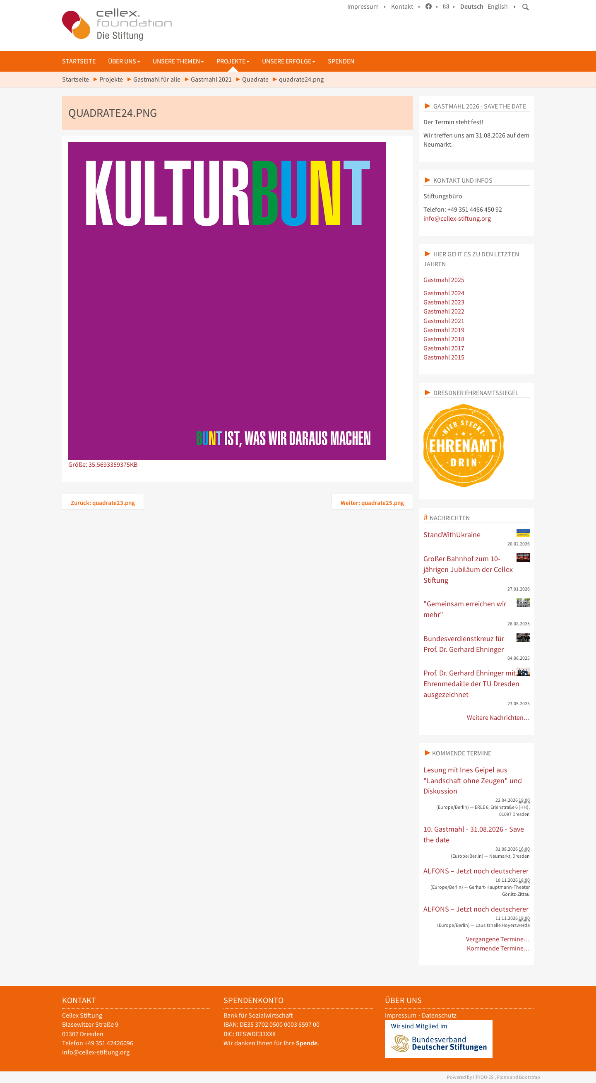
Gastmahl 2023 (443, 302)
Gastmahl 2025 (443, 280)
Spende (306, 1043)
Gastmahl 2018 (443, 339)
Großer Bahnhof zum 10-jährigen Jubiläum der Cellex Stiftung (476, 568)
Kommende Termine (461, 753)
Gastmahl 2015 (443, 357)
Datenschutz (439, 1015)
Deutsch (471, 6)
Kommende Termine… (498, 948)
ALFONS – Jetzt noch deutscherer (476, 871)
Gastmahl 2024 (443, 293)
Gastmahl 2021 (211, 79)
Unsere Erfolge (288, 61)
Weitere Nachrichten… (498, 717)
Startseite (79, 61)
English (498, 6)
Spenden (341, 61)
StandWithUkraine (476, 534)
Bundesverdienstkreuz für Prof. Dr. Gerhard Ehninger (476, 643)
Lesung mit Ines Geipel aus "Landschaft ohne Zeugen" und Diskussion (472, 780)
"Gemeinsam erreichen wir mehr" (476, 608)
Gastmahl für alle (156, 79)
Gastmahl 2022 (443, 311)
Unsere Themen (178, 61)
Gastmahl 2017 (443, 348)
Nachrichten (450, 518)
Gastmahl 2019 (443, 330)
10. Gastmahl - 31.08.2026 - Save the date (473, 834)
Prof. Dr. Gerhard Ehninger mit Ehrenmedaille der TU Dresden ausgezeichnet (476, 683)
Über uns (124, 61)
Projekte (233, 61)
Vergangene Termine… (498, 939)
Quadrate (255, 79)
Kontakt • (405, 6)
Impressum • (366, 6)
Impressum (400, 1015)
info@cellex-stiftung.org (457, 218)
